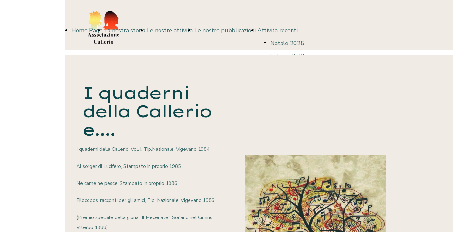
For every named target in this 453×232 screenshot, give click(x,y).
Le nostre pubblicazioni (225, 30)
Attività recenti (277, 30)
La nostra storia (124, 30)
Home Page (87, 30)
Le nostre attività (170, 30)
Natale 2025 (287, 43)
